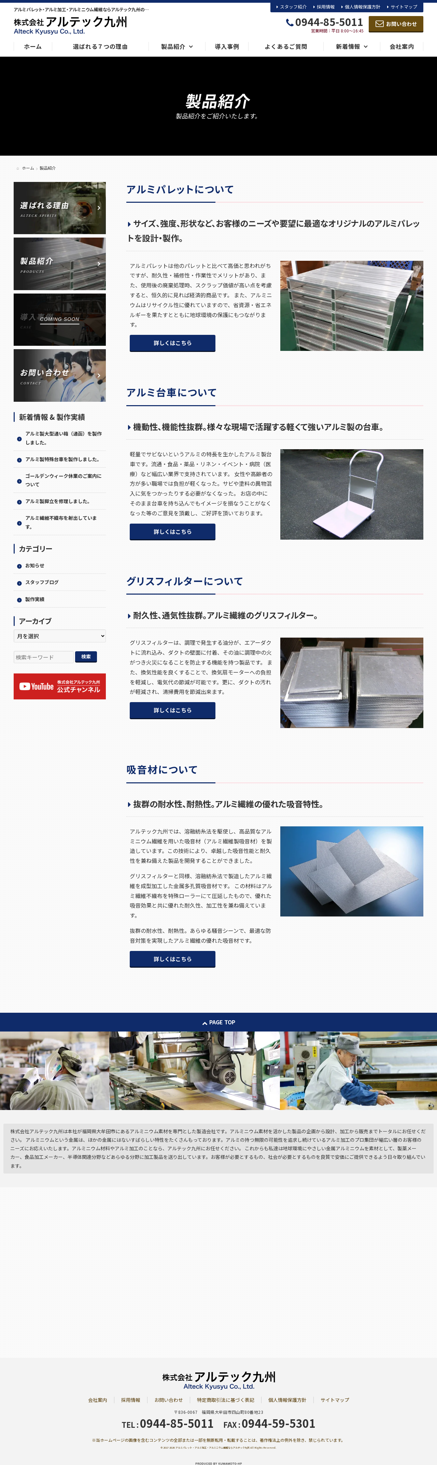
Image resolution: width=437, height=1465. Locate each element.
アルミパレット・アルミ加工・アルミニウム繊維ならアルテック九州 (212, 1447)
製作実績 (34, 599)
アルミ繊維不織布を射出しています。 (61, 522)
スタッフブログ (42, 582)
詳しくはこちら (173, 343)
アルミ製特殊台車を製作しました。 (63, 459)
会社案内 (97, 1399)
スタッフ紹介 (293, 6)
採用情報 (326, 6)
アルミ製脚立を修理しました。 (58, 501)
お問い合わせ (168, 1399)
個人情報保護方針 (362, 6)
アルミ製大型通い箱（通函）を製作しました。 (63, 437)
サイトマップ (404, 6)
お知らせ (34, 565)
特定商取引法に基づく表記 (225, 1399)
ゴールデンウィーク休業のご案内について (63, 480)
